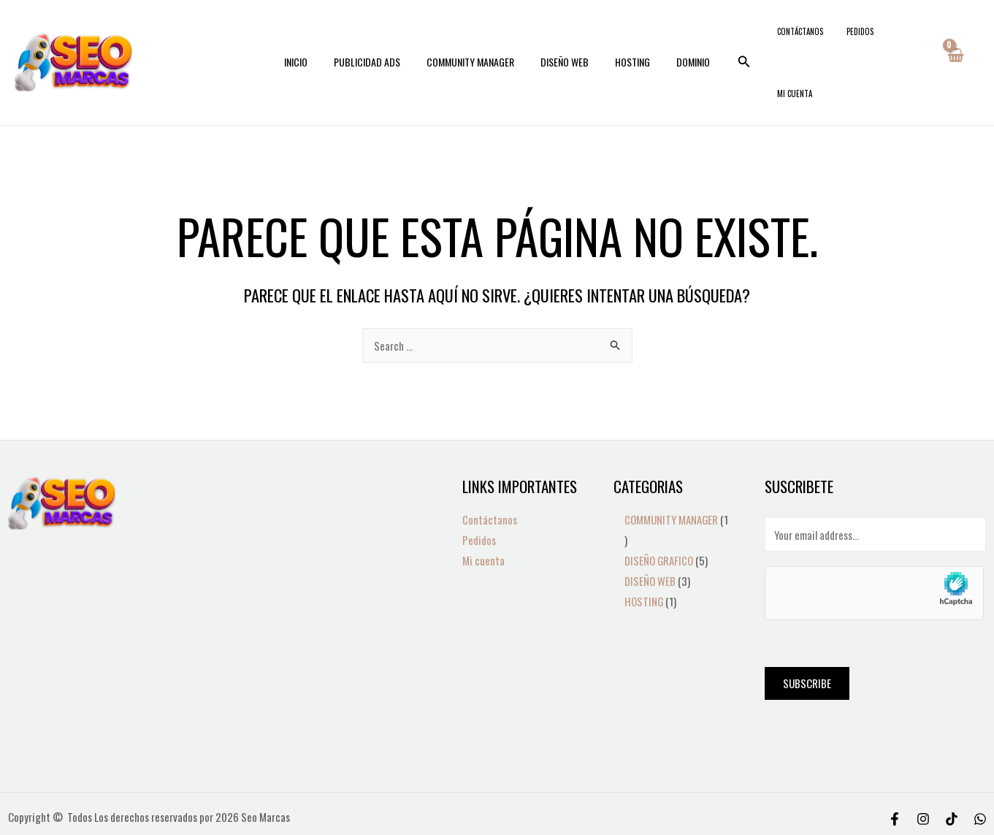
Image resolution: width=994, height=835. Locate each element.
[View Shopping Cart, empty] (954, 39)
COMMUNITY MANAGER (473, 39)
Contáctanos (811, 39)
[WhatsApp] (980, 773)
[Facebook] (894, 773)
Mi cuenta (902, 39)
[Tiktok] (951, 773)
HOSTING (623, 39)
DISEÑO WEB (562, 39)
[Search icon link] (726, 39)
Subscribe (807, 638)
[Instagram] (923, 773)
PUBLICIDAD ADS (376, 39)
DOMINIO (678, 39)
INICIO (310, 39)
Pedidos (859, 39)
